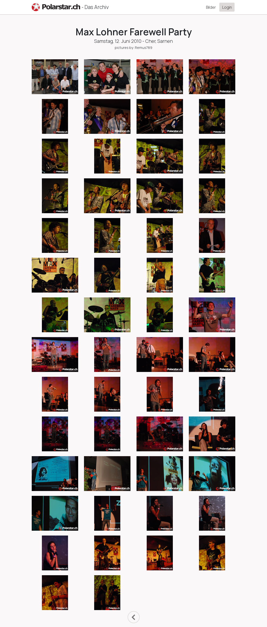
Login (227, 7)
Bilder (211, 7)
